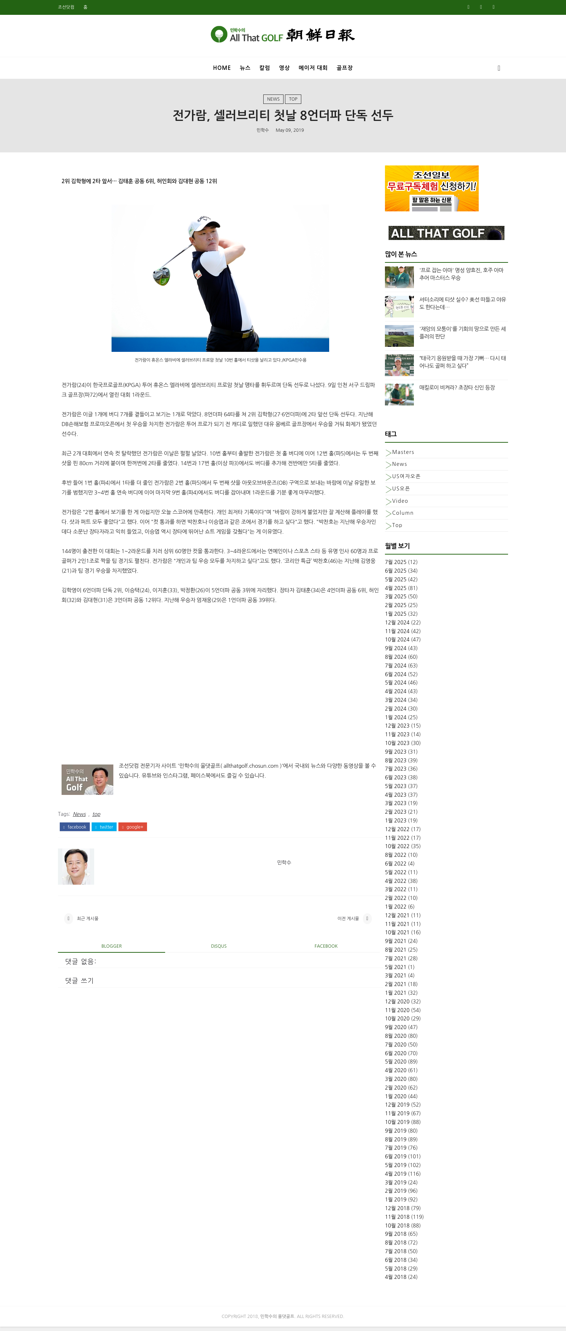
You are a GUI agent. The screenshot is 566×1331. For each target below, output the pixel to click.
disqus (214, 981)
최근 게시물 (101, 952)
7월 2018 (383, 1255)
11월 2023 (384, 738)
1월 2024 (383, 720)
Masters (390, 455)
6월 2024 (383, 677)
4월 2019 (383, 1177)
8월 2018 (383, 1246)
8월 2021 (383, 953)
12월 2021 (384, 919)
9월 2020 (383, 1030)
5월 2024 (383, 686)
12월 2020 (384, 1005)
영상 (284, 67)
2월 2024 (383, 712)
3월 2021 (383, 979)
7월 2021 (383, 962)
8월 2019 (383, 1142)
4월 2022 (383, 884)
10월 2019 (384, 1125)
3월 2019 (383, 1185)
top (293, 100)
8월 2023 (383, 763)
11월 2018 (384, 1220)
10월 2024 (384, 643)
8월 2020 (383, 1039)
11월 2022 (384, 841)
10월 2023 (384, 746)
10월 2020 (384, 1022)
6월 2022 (383, 867)
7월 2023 (383, 772)
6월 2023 (383, 781)
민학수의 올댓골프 (277, 1321)
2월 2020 (383, 1091)
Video (387, 504)
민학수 (263, 132)
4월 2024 (383, 695)
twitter (117, 858)
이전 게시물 (324, 952)
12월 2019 (384, 1108)
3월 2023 (383, 806)
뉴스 (245, 67)
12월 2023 (384, 729)
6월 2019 (383, 1160)
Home (222, 67)
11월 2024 (384, 634)
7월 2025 (383, 565)
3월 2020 (383, 1082)
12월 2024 (384, 626)
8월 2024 (383, 660)
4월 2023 (383, 798)
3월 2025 (383, 600)
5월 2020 (383, 1065)
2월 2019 (383, 1194)
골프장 (344, 67)
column (390, 516)
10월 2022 (384, 849)
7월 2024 (383, 668)
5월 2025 (383, 583)
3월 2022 (383, 893)
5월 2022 (383, 876)
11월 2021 (384, 927)
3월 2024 (383, 703)
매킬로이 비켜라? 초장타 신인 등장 (444, 391)
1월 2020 (383, 1099)
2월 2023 (383, 815)
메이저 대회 (313, 67)
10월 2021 (384, 936)
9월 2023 (383, 755)
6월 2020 (383, 1056)
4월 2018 (383, 1280)
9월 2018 (383, 1237)
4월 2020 (383, 1074)
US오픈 (388, 492)
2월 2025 (383, 608)
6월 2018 (383, 1263)
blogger (119, 981)
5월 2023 (383, 789)
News (273, 100)
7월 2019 (383, 1151)
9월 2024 (383, 651)
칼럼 (264, 67)
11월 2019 (384, 1117)
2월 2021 (383, 987)
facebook (88, 858)
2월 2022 (383, 901)
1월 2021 (383, 996)
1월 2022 (383, 910)
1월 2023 (383, 824)
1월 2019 (383, 1203)
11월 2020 (384, 1013)
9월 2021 (383, 944)
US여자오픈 (393, 480)
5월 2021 (383, 970)
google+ (145, 858)
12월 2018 (384, 1211)
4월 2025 (383, 591)
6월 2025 (383, 574)
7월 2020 (383, 1048)
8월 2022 (383, 858)
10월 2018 (384, 1228)
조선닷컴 (79, 7)
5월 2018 (383, 1272)
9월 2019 (383, 1134)
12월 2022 (384, 832)
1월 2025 (383, 617)
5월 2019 (383, 1168)
